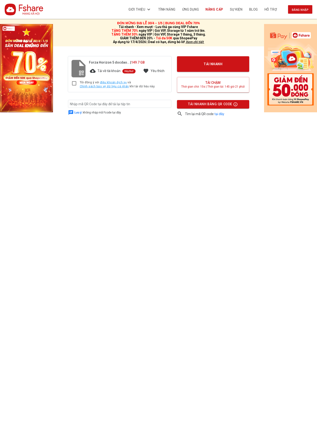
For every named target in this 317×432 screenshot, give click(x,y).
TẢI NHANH (213, 64)
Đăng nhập (300, 10)
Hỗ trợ (271, 9)
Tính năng (167, 9)
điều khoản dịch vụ (113, 82)
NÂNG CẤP (214, 9)
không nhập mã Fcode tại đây (97, 112)
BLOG (253, 9)
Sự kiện (236, 9)
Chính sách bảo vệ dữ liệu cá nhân (104, 86)
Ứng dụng (190, 9)
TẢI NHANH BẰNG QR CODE (212, 105)
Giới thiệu (140, 9)
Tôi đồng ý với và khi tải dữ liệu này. (117, 85)
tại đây (219, 114)
